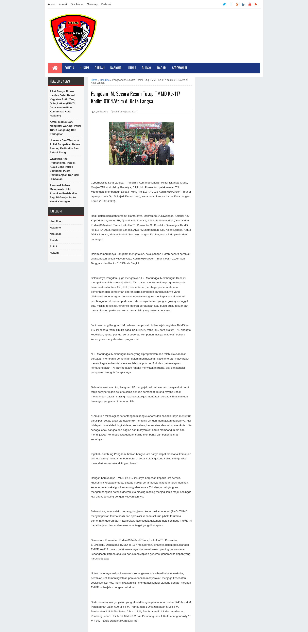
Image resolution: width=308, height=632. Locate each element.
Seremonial (179, 67)
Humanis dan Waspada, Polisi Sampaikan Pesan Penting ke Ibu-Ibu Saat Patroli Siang (65, 146)
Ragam (161, 67)
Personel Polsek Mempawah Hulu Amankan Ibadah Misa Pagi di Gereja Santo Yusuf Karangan (64, 193)
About (51, 4)
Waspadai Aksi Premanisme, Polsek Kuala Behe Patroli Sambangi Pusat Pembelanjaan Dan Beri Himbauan (64, 168)
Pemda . (55, 240)
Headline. (56, 227)
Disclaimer (77, 4)
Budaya (147, 67)
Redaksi (106, 4)
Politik (69, 67)
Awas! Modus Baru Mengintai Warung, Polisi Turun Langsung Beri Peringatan (65, 128)
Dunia (132, 67)
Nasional (116, 67)
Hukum (84, 67)
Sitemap (92, 4)
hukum (54, 252)
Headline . (56, 221)
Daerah (100, 67)
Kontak (63, 4)
